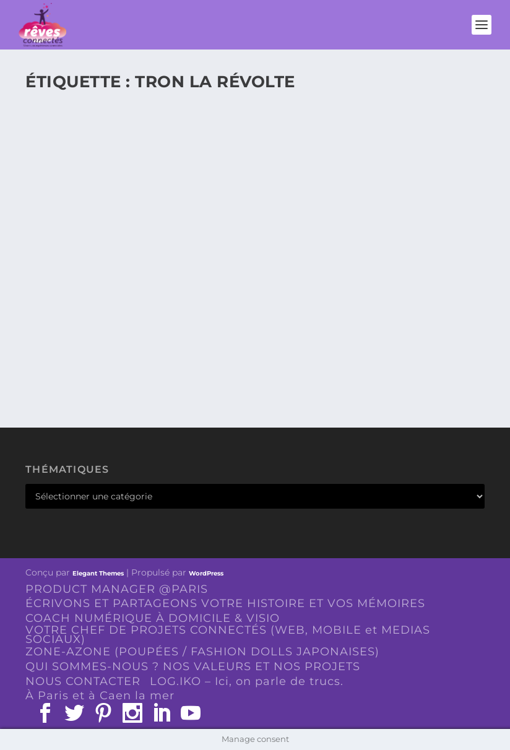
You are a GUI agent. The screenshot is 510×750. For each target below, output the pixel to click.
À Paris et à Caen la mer (100, 695)
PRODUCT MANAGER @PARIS (116, 589)
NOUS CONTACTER (82, 681)
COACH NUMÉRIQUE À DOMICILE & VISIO (152, 618)
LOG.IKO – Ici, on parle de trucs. (247, 681)
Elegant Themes (98, 573)
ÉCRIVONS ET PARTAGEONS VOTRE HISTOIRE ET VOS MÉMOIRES (225, 603)
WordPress (206, 573)
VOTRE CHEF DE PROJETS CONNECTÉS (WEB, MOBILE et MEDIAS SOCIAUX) (227, 634)
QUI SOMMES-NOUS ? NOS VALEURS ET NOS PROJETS (192, 666)
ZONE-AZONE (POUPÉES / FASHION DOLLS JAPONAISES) (202, 651)
